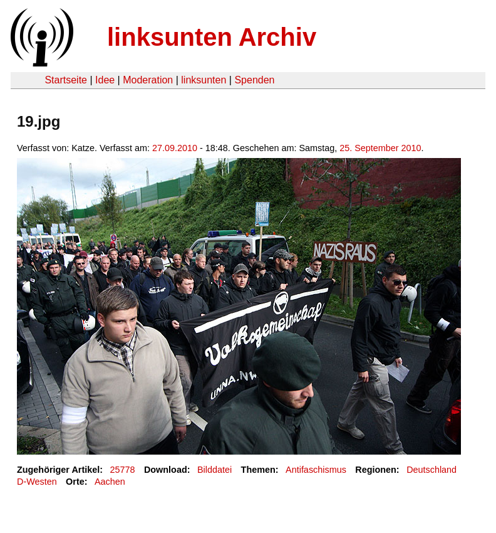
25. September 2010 (380, 148)
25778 (122, 470)
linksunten (203, 80)
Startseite (65, 80)
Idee (105, 80)
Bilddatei (214, 470)
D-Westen (37, 482)
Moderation (148, 80)
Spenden (254, 80)
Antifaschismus (316, 470)
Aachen (110, 482)
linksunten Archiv (211, 37)
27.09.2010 (174, 148)
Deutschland (431, 470)
